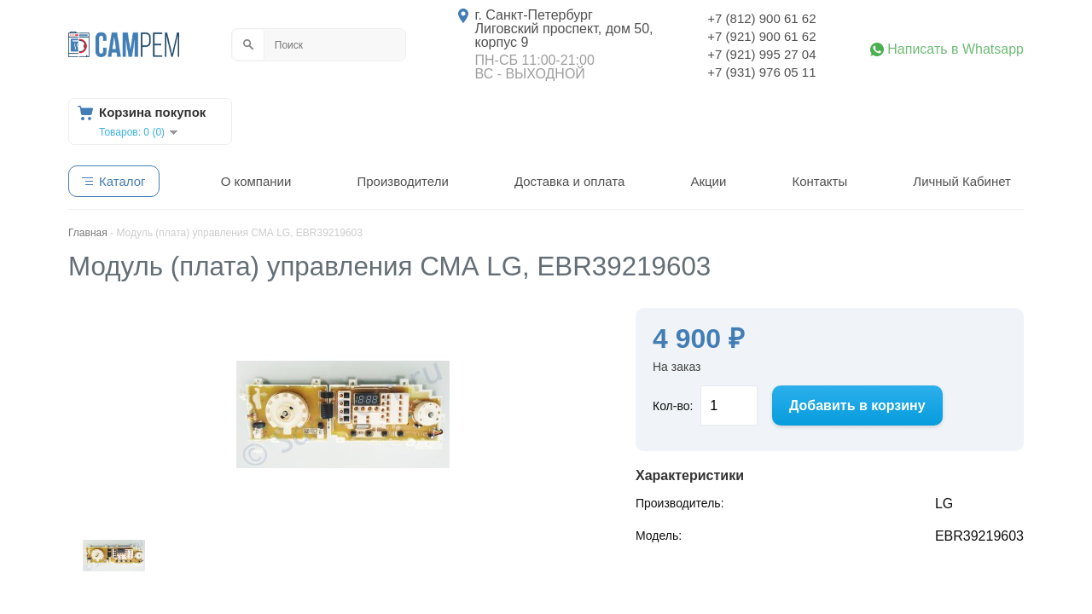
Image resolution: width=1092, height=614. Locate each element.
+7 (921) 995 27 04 (761, 54)
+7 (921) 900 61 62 (761, 36)
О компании (256, 181)
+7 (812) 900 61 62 (761, 18)
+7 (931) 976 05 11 (761, 72)
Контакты (819, 181)
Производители (402, 181)
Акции (708, 181)
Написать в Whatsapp (955, 49)
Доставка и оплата (569, 181)
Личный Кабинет (962, 181)
